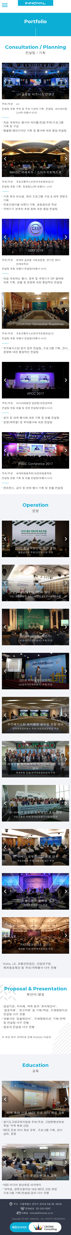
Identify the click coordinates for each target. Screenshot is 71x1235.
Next (66, 81)
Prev (5, 81)
